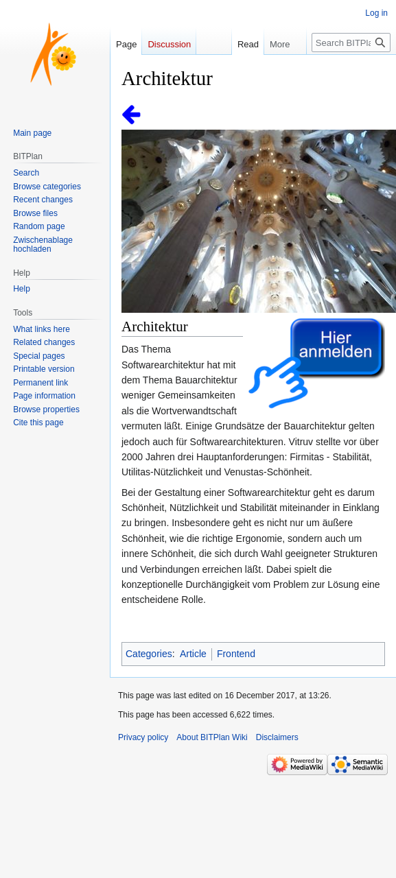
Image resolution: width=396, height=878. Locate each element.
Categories (149, 653)
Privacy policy (143, 737)
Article (193, 653)
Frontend (236, 653)
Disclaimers (277, 737)
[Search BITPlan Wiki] (351, 42)
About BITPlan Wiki (211, 737)
